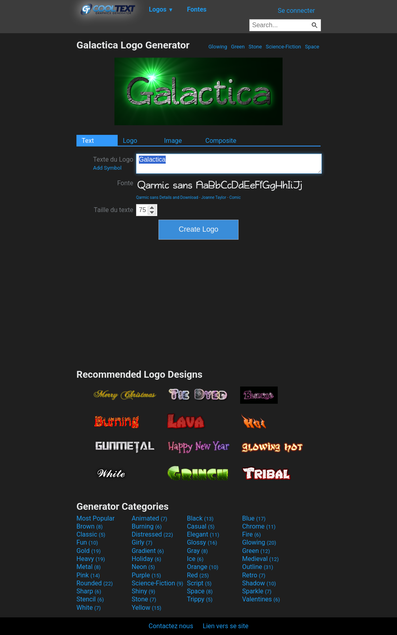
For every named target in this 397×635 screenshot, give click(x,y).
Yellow (146, 607)
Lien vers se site (226, 626)
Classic (90, 534)
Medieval (260, 559)
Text (88, 140)
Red (198, 575)
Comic (235, 197)
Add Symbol (107, 168)
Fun (87, 542)
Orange (203, 567)
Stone (255, 47)
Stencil (90, 599)
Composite (221, 140)
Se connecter (296, 10)
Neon (143, 567)
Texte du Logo (113, 163)
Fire (251, 534)
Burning (147, 526)
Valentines (261, 599)
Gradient (148, 551)
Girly (142, 542)
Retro (253, 575)
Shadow (259, 583)
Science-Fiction (284, 47)
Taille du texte (113, 210)
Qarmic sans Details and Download (167, 197)
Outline (257, 567)
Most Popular (95, 518)
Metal (88, 567)
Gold (88, 551)
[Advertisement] (38, 159)
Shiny (143, 591)
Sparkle (256, 591)
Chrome (259, 526)
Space (312, 47)
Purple (146, 575)
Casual (201, 526)
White (88, 607)
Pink (88, 575)
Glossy (202, 542)
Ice (195, 559)
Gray (197, 551)
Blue (254, 518)
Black (200, 518)
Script (199, 583)
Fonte (125, 183)
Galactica (229, 164)
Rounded (94, 583)
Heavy (90, 559)
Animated (149, 518)
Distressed (152, 534)
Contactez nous (170, 626)
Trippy (200, 599)
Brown (89, 526)
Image (173, 140)
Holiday (146, 559)
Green (238, 47)
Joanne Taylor (213, 197)
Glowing (218, 47)
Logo (130, 140)
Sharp (88, 591)
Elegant (203, 534)
